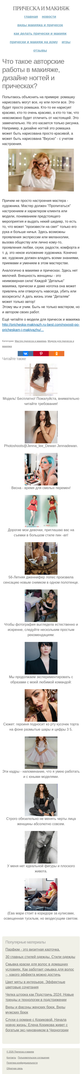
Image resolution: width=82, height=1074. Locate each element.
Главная (31, 16)
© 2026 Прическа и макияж (20, 1052)
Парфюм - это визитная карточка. (32, 949)
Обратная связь (15, 1068)
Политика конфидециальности (22, 1063)
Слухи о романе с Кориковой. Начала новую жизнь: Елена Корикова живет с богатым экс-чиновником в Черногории (36, 1025)
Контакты (11, 1057)
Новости (49, 16)
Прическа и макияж (41, 8)
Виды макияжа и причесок (40, 25)
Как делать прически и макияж (40, 33)
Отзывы (40, 50)
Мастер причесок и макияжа (30, 341)
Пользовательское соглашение (33, 1057)
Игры (66, 42)
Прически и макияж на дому (34, 42)
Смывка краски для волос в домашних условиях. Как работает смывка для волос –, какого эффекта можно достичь (39, 969)
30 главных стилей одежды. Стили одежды (40, 957)
